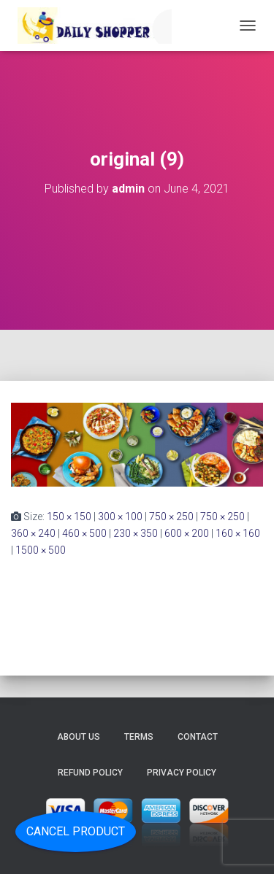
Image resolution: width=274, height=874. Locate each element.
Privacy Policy (181, 772)
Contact (198, 737)
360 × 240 (33, 533)
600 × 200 (186, 533)
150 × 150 (69, 516)
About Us (78, 737)
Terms (138, 737)
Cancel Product (75, 831)
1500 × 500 (40, 550)
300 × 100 (120, 516)
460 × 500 (84, 533)
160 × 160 (238, 533)
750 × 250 (171, 516)
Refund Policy (90, 772)
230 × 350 (135, 533)
